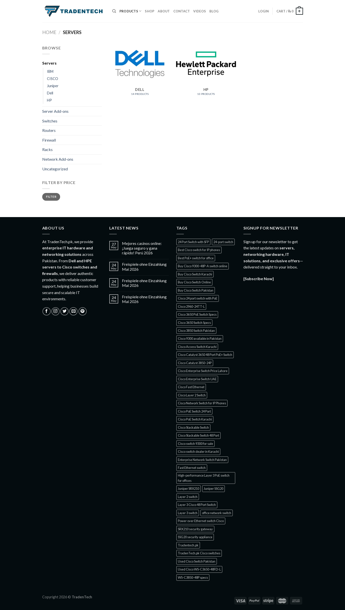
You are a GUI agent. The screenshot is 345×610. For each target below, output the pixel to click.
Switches (49, 120)
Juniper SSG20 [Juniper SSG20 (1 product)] (213, 489)
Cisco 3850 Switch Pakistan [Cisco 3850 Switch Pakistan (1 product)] (196, 331)
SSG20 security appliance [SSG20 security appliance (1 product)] (195, 537)
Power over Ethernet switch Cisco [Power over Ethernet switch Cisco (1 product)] (201, 521)
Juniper (53, 86)
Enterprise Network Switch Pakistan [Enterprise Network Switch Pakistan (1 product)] (202, 460)
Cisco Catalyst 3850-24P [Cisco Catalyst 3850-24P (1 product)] (195, 363)
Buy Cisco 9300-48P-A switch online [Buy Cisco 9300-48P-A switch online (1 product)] (202, 266)
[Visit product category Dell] (139, 73)
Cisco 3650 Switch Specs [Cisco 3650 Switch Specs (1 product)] (194, 323)
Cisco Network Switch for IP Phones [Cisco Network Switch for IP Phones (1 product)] (202, 403)
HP (49, 100)
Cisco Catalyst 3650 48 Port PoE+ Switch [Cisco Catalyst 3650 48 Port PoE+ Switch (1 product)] (205, 355)
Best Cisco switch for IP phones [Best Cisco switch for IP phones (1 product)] (199, 250)
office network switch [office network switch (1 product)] (216, 513)
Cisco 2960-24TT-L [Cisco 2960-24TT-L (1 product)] (191, 306)
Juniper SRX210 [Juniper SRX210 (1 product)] (188, 489)
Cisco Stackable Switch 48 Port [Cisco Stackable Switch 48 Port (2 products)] (198, 435)
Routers (49, 130)
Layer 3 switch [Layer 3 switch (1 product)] (187, 513)
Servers (49, 63)
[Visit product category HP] (206, 73)
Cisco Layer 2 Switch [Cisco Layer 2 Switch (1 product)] (192, 395)
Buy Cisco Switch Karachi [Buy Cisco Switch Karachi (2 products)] (195, 274)
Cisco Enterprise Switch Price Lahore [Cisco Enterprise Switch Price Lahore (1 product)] (203, 371)
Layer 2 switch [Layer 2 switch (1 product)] (187, 497)
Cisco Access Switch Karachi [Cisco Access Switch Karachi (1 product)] (197, 347)
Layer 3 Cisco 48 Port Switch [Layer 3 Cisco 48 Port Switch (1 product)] (197, 505)
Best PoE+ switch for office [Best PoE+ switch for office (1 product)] (196, 258)
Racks (47, 149)
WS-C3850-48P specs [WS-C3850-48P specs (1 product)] (193, 577)
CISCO (52, 78)
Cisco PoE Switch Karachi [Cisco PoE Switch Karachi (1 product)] (195, 419)
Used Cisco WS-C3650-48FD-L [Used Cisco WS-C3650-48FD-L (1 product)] (199, 569)
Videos (199, 11)
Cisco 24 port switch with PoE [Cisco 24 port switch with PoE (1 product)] (197, 298)
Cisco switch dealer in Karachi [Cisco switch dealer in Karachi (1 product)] (198, 452)
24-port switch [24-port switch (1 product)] (223, 242)
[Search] (114, 11)
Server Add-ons (55, 111)
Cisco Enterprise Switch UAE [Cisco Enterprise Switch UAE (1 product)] (197, 379)
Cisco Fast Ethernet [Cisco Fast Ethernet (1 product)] (191, 387)
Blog (214, 11)
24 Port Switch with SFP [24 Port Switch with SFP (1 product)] (193, 242)
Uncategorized (55, 168)
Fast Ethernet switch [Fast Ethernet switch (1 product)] (192, 468)
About (164, 11)
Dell (50, 93)
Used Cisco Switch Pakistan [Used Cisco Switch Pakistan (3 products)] (196, 561)
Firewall (49, 140)
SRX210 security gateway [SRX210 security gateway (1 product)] (195, 529)
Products (130, 11)
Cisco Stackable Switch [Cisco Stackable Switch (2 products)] (193, 427)
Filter (51, 196)
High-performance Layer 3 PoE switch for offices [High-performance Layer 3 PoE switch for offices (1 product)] (204, 477)
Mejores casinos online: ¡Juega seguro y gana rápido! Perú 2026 (142, 248)
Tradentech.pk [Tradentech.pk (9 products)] (188, 545)
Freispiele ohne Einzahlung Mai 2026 (144, 266)
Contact (181, 11)
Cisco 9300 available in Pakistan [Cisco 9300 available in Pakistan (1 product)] (200, 339)
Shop (149, 11)
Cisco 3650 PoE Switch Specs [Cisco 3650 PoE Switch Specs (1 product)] (197, 314)
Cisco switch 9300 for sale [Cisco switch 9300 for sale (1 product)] (195, 444)
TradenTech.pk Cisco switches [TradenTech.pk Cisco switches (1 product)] (199, 553)
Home (49, 32)
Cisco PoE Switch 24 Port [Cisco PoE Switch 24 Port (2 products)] (194, 411)
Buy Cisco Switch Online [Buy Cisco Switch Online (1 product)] (194, 282)
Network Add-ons (57, 159)
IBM (50, 71)
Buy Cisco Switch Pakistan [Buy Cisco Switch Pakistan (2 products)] (195, 290)
